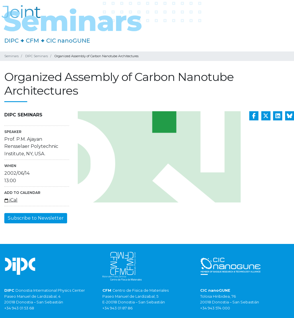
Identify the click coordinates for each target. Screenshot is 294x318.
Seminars (11, 56)
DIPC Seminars (36, 56)
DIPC (11, 40)
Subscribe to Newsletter (36, 218)
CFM (32, 40)
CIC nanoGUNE (68, 40)
